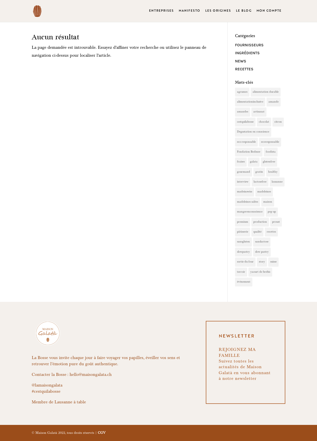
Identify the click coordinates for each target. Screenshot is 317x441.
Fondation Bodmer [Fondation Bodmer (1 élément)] (249, 152)
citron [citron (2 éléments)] (278, 122)
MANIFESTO (189, 11)
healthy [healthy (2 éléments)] (273, 172)
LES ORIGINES (218, 11)
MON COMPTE (269, 11)
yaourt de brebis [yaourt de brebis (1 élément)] (260, 272)
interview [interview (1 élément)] (242, 182)
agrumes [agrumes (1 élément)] (242, 92)
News (240, 61)
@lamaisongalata (47, 386)
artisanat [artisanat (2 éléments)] (258, 111)
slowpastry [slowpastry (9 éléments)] (243, 252)
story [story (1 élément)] (262, 261)
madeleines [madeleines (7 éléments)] (264, 191)
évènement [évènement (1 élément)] (243, 282)
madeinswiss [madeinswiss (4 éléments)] (244, 191)
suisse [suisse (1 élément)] (273, 261)
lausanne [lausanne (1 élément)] (277, 182)
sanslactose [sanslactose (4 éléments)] (261, 241)
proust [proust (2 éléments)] (276, 222)
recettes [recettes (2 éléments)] (271, 232)
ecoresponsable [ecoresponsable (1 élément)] (270, 142)
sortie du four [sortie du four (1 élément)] (245, 261)
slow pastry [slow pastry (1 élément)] (262, 252)
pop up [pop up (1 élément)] (272, 211)
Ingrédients (247, 53)
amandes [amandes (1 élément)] (242, 111)
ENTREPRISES (161, 11)
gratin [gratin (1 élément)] (259, 172)
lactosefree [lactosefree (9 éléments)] (260, 182)
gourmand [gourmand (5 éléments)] (243, 172)
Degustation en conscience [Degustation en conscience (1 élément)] (253, 131)
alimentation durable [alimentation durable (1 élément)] (266, 92)
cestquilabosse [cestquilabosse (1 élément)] (245, 122)
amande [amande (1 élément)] (273, 102)
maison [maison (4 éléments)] (267, 202)
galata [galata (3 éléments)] (254, 161)
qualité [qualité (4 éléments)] (257, 232)
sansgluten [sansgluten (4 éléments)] (243, 241)
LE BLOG (244, 11)
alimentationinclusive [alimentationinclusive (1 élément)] (250, 102)
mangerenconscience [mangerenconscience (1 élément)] (250, 211)
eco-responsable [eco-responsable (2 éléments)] (246, 142)
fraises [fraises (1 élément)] (241, 161)
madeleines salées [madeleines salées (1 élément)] (247, 202)
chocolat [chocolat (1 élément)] (264, 122)
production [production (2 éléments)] (260, 222)
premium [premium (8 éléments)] (242, 222)
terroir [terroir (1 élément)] (241, 272)
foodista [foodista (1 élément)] (271, 152)
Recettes (244, 69)
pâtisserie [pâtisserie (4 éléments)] (242, 232)
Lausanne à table (70, 402)
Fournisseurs (249, 45)
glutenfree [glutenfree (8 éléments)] (269, 161)
